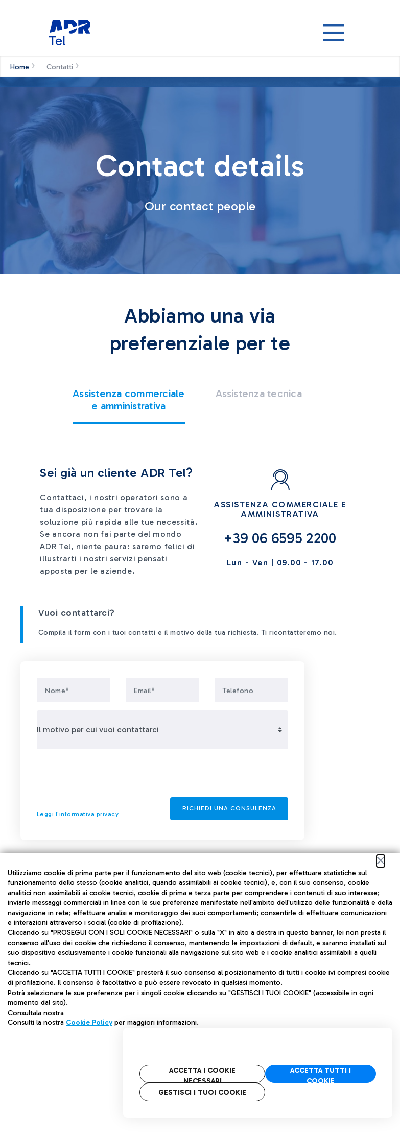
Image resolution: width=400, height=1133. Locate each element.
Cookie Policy (89, 1022)
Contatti (59, 67)
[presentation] (114, 777)
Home (19, 67)
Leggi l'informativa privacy (78, 814)
